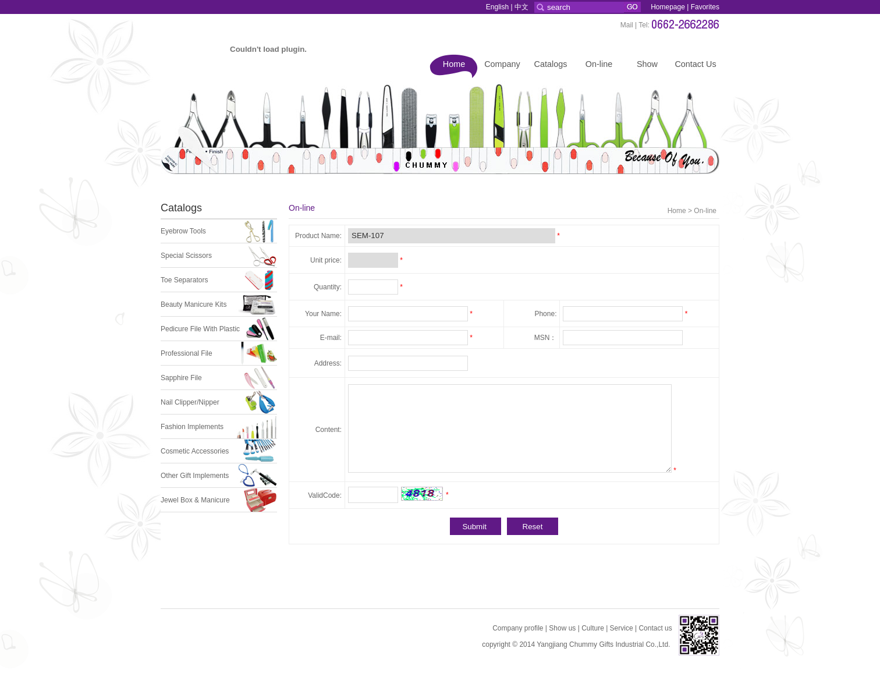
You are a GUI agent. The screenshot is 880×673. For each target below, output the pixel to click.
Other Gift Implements (195, 476)
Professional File (186, 353)
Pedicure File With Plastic (200, 329)
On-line (599, 64)
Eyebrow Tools (183, 231)
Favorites (705, 7)
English (497, 7)
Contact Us (695, 64)
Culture (592, 628)
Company (502, 64)
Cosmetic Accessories (195, 451)
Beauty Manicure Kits (193, 304)
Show (647, 64)
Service (621, 628)
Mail (626, 25)
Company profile (517, 628)
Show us (562, 628)
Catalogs (550, 64)
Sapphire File (181, 378)
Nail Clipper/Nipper (190, 402)
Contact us (655, 628)
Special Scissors (186, 256)
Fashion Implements (192, 427)
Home (454, 64)
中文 (521, 7)
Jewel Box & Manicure (195, 500)
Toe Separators (184, 280)
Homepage (668, 7)
